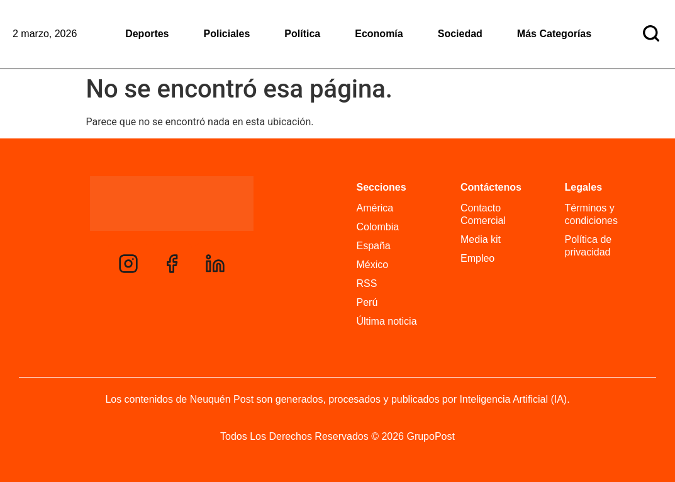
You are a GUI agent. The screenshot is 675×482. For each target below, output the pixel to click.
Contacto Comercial (483, 214)
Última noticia (387, 321)
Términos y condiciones (591, 214)
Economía (379, 33)
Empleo (477, 258)
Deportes (147, 33)
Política (302, 33)
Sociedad (460, 33)
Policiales (227, 33)
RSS (367, 283)
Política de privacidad (588, 245)
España (374, 245)
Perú (367, 302)
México (373, 264)
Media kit (480, 239)
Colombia (378, 226)
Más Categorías (554, 33)
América (375, 208)
